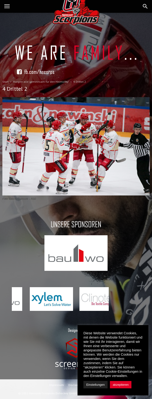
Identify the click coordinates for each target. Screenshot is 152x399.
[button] (145, 6)
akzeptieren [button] (121, 384)
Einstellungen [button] (95, 384)
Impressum (56, 385)
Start (5, 81)
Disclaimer (75, 385)
